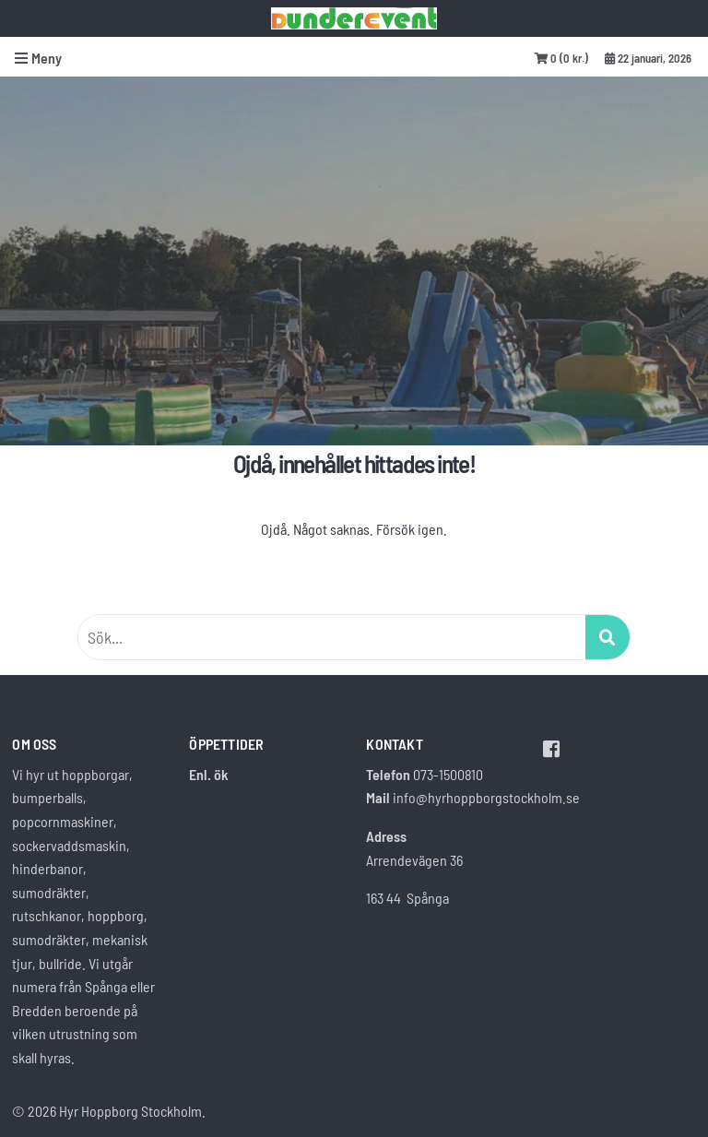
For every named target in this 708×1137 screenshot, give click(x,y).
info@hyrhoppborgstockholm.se (486, 797)
